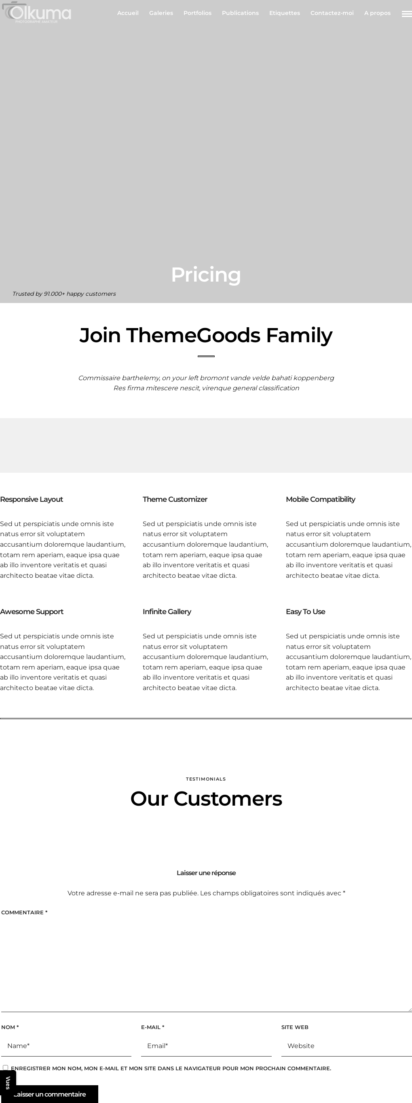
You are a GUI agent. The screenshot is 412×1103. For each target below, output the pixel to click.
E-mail (152, 1027)
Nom (10, 1027)
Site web (294, 1027)
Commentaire (24, 912)
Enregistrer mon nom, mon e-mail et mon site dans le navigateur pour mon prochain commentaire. (171, 1068)
